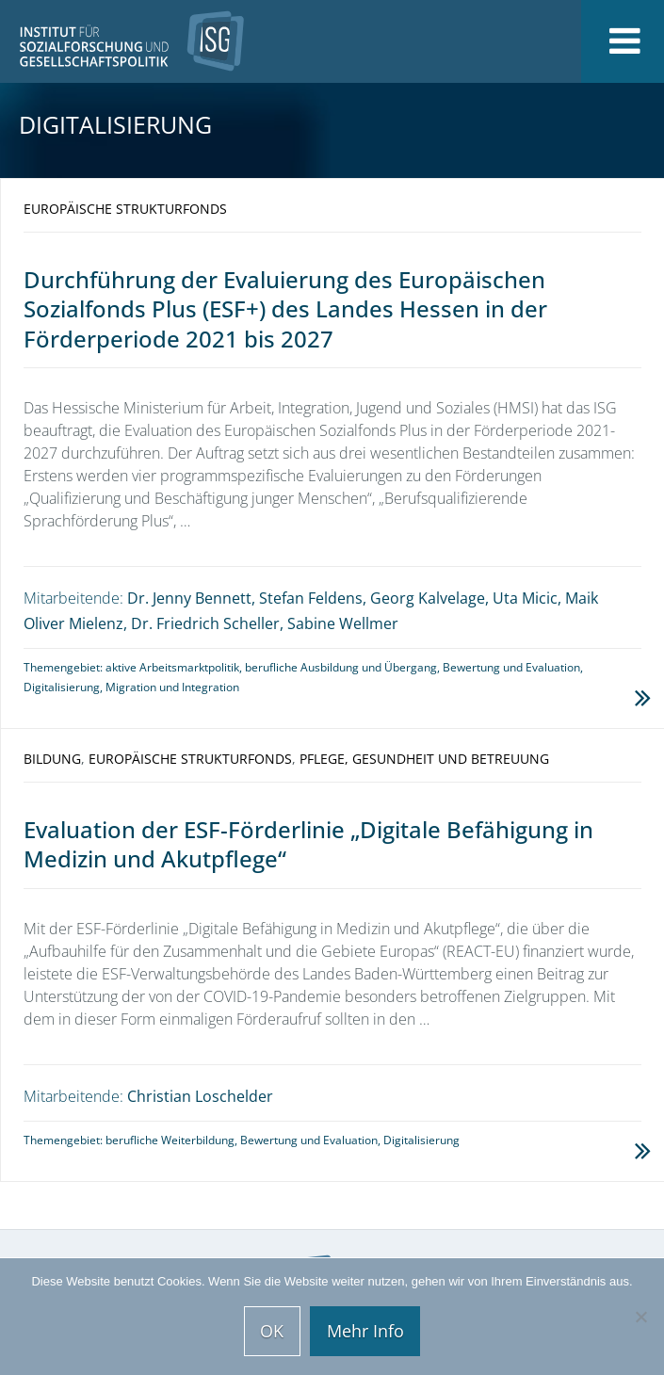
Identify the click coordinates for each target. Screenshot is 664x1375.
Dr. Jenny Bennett (189, 598)
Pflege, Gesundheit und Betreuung (424, 759)
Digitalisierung (62, 687)
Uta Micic (525, 598)
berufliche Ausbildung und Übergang (341, 667)
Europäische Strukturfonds (125, 209)
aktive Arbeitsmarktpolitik (172, 667)
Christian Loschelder (200, 1096)
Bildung (52, 759)
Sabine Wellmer (342, 623)
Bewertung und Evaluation (511, 667)
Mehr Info (365, 1330)
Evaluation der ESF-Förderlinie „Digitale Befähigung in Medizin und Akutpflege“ (308, 844)
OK (271, 1330)
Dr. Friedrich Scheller (205, 623)
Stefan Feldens (311, 598)
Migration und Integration (172, 687)
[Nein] (640, 1316)
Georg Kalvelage (427, 598)
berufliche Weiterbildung (170, 1140)
